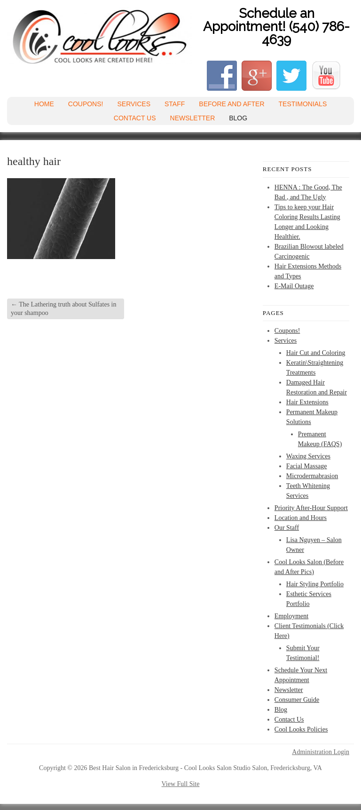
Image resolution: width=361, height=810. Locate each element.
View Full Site (181, 783)
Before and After (231, 104)
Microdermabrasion (312, 476)
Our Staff (287, 527)
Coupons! (85, 104)
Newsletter (192, 118)
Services (133, 104)
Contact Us (135, 118)
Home (44, 104)
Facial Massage (306, 466)
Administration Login (320, 752)
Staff (175, 104)
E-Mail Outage (294, 286)
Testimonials (303, 104)
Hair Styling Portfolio (315, 584)
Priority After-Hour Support (311, 507)
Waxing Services (308, 456)
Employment (291, 616)
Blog (238, 118)
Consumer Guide (297, 699)
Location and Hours (301, 517)
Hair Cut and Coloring (315, 352)
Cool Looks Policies (301, 729)
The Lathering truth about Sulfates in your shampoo (63, 308)
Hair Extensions (307, 402)
